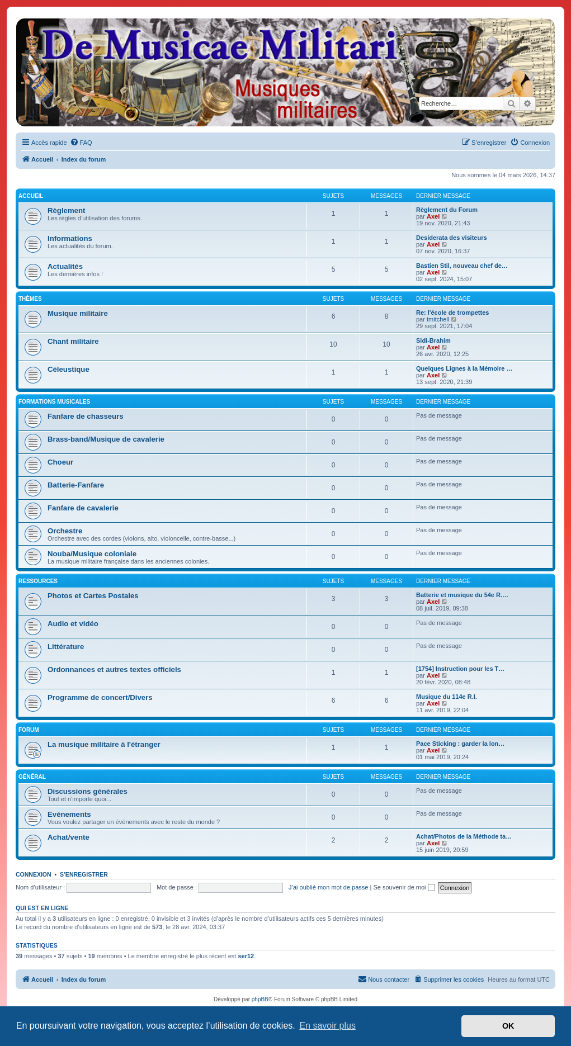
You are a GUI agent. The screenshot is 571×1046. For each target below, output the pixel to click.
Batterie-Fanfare (76, 485)
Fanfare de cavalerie (83, 508)
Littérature (66, 646)
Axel (433, 216)
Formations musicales (54, 402)
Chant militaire (73, 341)
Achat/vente (68, 837)
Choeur (60, 462)
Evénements (69, 814)
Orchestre (65, 531)
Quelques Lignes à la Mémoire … (464, 368)
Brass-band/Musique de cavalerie (106, 439)
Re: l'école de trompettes (452, 312)
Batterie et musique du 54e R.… (462, 594)
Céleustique (68, 369)
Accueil (30, 196)
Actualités (65, 266)
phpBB (260, 999)
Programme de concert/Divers (100, 697)
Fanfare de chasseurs (86, 416)
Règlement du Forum (447, 209)
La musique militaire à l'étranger (104, 744)
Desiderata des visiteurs (451, 237)
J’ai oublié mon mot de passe (328, 887)
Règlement (66, 210)
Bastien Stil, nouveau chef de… (462, 265)
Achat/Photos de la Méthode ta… (464, 836)
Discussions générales (88, 791)
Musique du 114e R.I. (446, 696)
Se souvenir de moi (404, 887)
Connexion (33, 874)
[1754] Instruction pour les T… (460, 668)
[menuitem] (81, 142)
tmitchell (438, 319)
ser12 (246, 956)
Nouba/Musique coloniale (92, 554)
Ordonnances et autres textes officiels (114, 669)
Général (32, 777)
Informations (70, 238)
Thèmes (30, 299)
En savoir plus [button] (327, 1025)
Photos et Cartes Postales (93, 595)
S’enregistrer (84, 874)
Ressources (38, 581)
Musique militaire (78, 313)
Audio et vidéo (73, 623)
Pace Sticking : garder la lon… (460, 743)
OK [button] (508, 1025)
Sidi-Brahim (433, 340)
